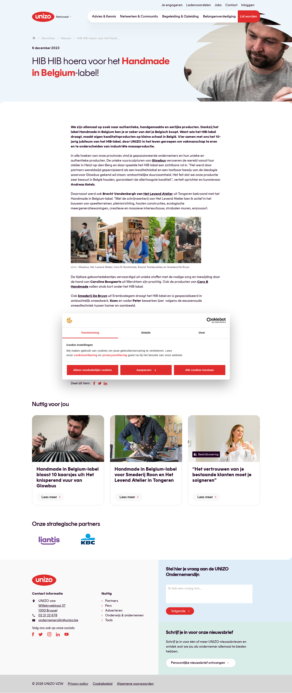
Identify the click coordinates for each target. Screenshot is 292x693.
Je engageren (171, 5)
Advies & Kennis (104, 16)
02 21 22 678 (47, 615)
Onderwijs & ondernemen (124, 615)
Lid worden (248, 16)
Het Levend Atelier (158, 194)
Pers (108, 606)
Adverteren (114, 610)
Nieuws (66, 38)
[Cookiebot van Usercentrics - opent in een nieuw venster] (209, 320)
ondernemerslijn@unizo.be (58, 620)
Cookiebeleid (102, 684)
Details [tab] (146, 332)
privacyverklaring (114, 355)
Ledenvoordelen (198, 5)
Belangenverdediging (219, 16)
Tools (109, 620)
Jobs (218, 5)
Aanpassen (146, 370)
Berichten (48, 38)
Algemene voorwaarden (135, 684)
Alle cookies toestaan (199, 370)
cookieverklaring (85, 355)
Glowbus (159, 160)
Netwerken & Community (139, 16)
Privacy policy (78, 684)
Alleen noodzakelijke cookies (92, 370)
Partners (111, 601)
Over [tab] (202, 332)
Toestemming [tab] (90, 332)
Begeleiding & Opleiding (180, 16)
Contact (231, 5)
